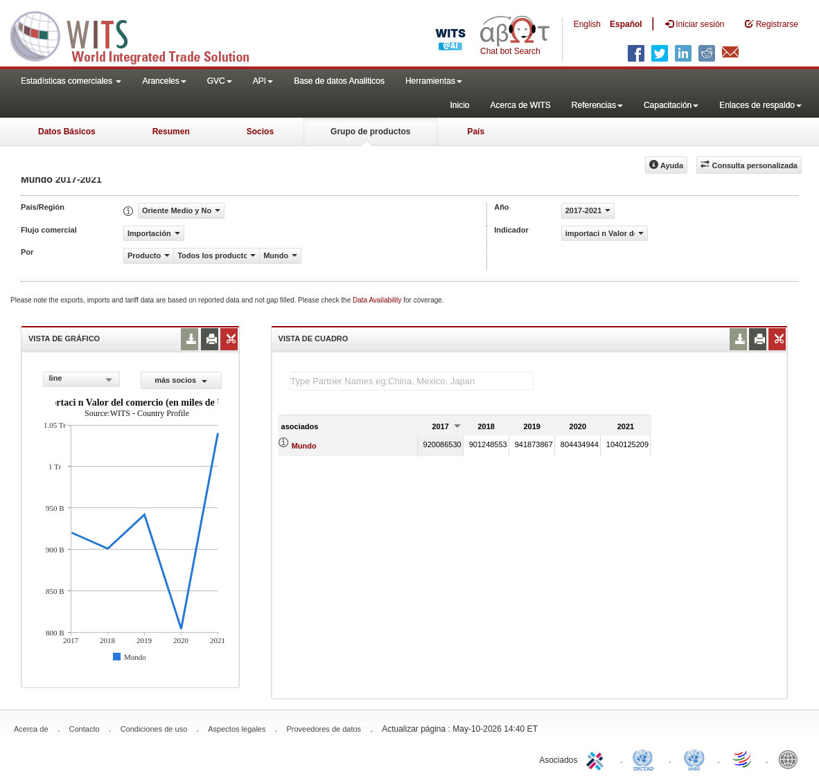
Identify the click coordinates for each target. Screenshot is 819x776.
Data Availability (378, 300)
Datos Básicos (67, 131)
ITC (597, 759)
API (263, 81)
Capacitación (671, 105)
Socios (260, 131)
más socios (181, 380)
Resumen (171, 131)
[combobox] (81, 379)
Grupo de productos (370, 131)
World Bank (791, 759)
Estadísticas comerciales (71, 81)
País (475, 131)
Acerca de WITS (520, 105)
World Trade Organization (743, 759)
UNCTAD (646, 759)
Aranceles (164, 81)
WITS (138, 34)
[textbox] (412, 381)
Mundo (304, 446)
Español (626, 24)
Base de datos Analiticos (339, 81)
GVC (219, 81)
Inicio (459, 105)
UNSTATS (694, 759)
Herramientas (433, 81)
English (587, 24)
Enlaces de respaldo (760, 105)
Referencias (597, 105)
